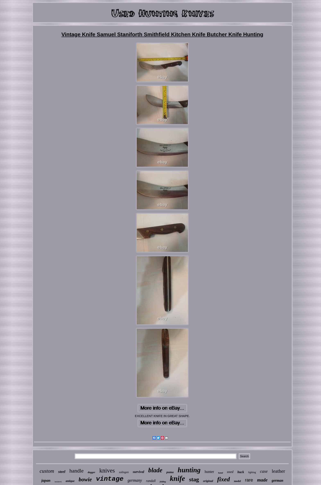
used (230, 472)
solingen (124, 472)
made (262, 480)
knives (107, 470)
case (264, 471)
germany (135, 480)
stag (194, 479)
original (208, 481)
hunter (209, 472)
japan (45, 480)
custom (47, 471)
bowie (85, 479)
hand (220, 472)
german (277, 480)
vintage (109, 479)
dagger (91, 472)
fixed (223, 479)
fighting (252, 472)
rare (249, 480)
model (237, 481)
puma (170, 472)
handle (76, 471)
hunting (189, 470)
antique (70, 481)
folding (163, 481)
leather (278, 471)
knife (177, 479)
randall (151, 481)
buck (240, 472)
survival (138, 472)
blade (155, 470)
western (57, 481)
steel (61, 471)
